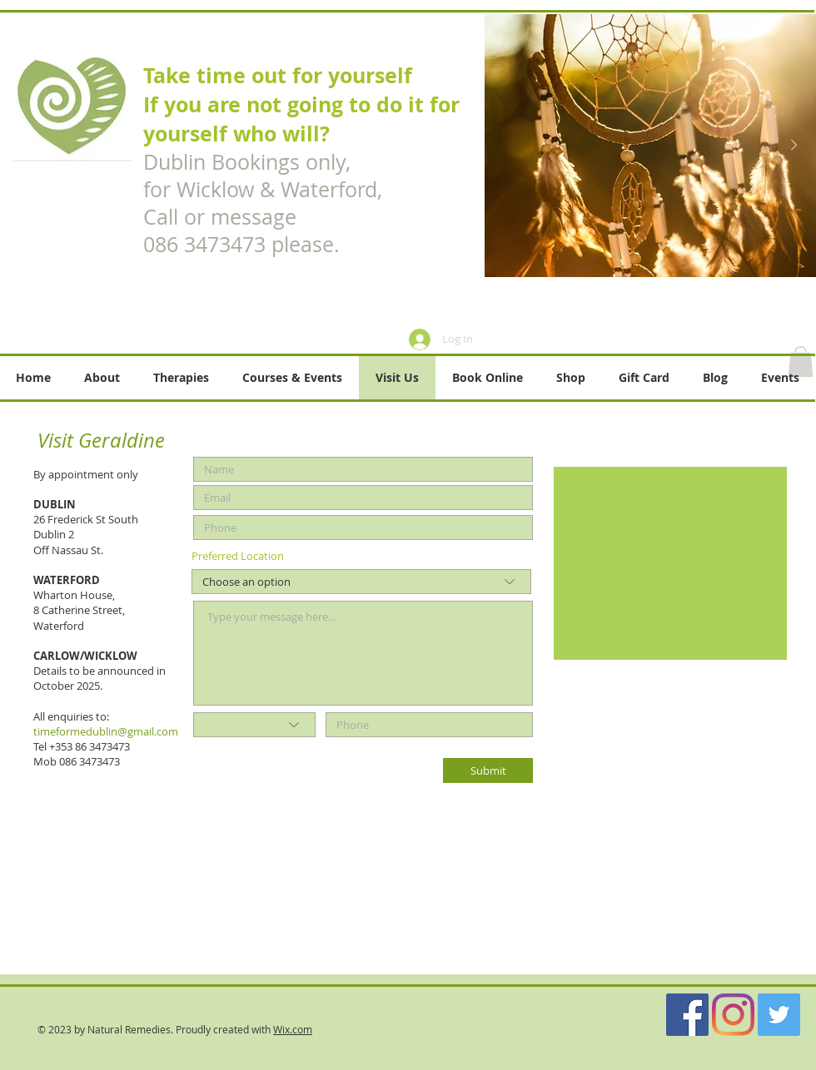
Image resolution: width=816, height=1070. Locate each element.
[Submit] (488, 770)
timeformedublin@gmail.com (105, 731)
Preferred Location (238, 556)
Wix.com (292, 1029)
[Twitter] (779, 1014)
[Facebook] (687, 1014)
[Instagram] (733, 1014)
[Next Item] (793, 145)
